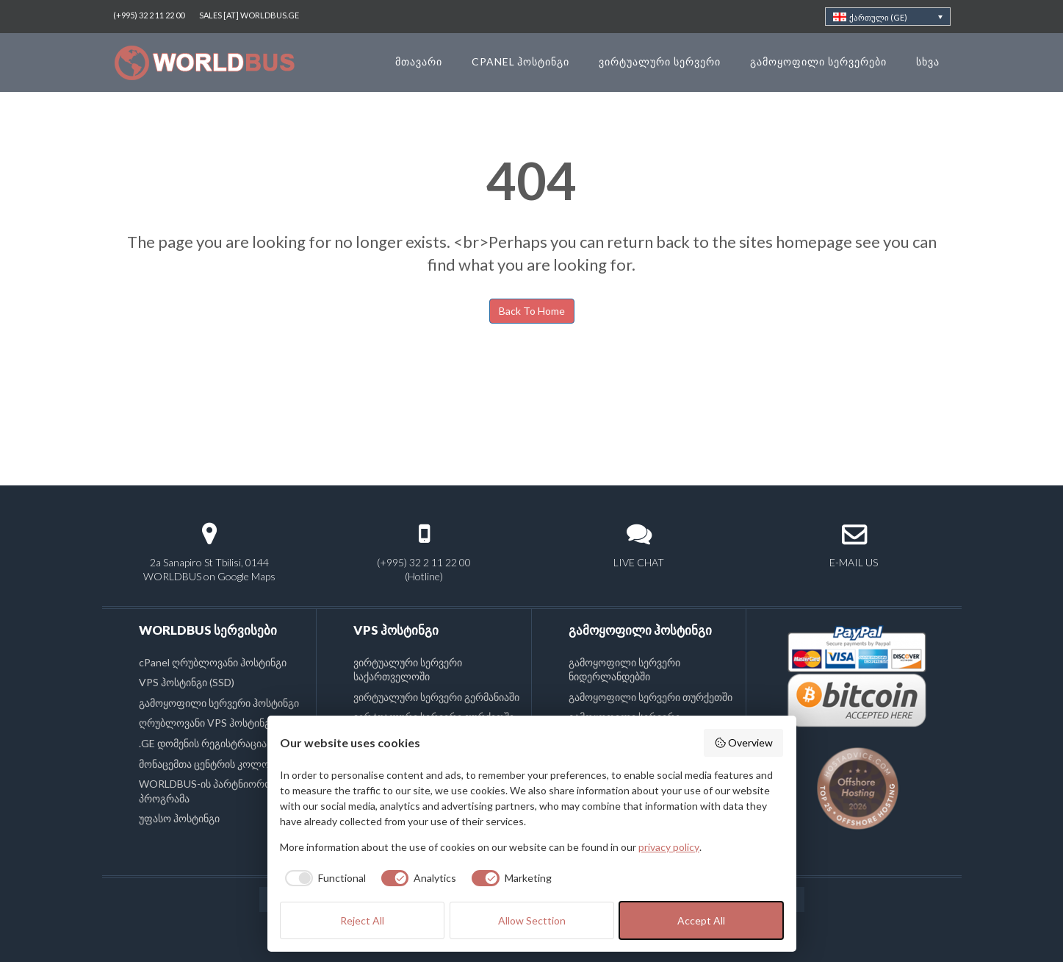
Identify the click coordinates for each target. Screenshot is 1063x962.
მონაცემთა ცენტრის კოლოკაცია (217, 764)
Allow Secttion (532, 920)
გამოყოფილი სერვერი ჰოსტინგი (219, 702)
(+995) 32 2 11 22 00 (148, 15)
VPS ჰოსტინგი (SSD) (186, 682)
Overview (744, 742)
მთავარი (418, 61)
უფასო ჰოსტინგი (179, 818)
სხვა (928, 61)
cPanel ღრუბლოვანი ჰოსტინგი (213, 662)
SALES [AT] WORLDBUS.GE (249, 15)
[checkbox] (323, 878)
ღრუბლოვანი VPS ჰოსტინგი (207, 722)
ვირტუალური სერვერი (660, 61)
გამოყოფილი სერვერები (818, 61)
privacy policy (668, 847)
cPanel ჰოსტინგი (521, 61)
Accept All (701, 920)
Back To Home (532, 310)
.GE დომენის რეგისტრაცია (203, 743)
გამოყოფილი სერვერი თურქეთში (650, 697)
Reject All (362, 920)
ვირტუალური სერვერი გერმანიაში (436, 697)
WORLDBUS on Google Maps (209, 576)
